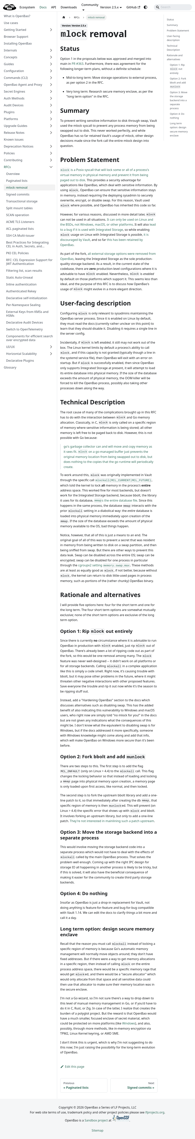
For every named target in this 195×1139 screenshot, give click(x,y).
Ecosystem (27, 7)
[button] (28, 30)
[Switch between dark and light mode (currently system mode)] (145, 7)
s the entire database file (115, 500)
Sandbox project (96, 1120)
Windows (128, 1023)
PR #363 (77, 64)
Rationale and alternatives (175, 57)
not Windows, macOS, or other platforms (104, 224)
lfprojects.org (154, 1112)
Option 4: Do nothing (177, 115)
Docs (43, 7)
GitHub (133, 7)
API (53, 7)
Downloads (69, 7)
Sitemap (97, 1130)
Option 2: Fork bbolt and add (178, 83)
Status (170, 19)
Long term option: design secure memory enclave (179, 129)
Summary (172, 25)
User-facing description (173, 38)
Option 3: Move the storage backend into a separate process (178, 100)
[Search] (173, 7)
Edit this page (72, 1066)
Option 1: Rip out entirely (177, 69)
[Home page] (63, 17)
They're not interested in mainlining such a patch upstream (112, 821)
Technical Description (173, 47)
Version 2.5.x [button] (109, 7)
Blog (11, 7)
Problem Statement (178, 30)
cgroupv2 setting (104, 565)
